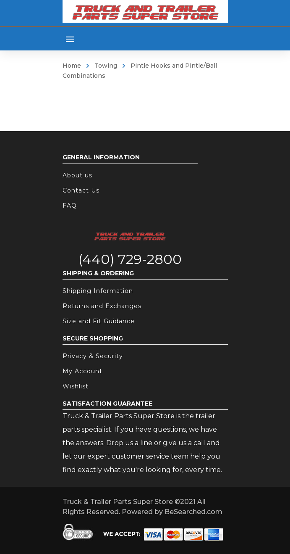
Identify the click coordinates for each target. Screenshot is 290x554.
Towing (105, 65)
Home (72, 65)
